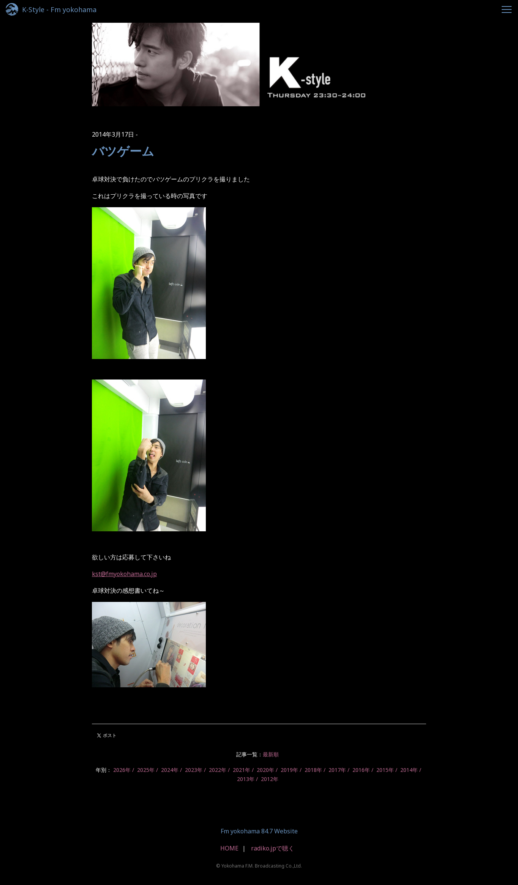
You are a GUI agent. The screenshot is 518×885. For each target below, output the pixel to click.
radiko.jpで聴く (272, 848)
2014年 (409, 769)
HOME (229, 848)
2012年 (269, 779)
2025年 (146, 769)
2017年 (337, 769)
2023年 (193, 769)
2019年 (289, 769)
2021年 (241, 769)
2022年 (217, 769)
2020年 (265, 769)
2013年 (245, 779)
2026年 (122, 769)
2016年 (361, 769)
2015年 (385, 769)
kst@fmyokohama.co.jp (124, 574)
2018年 (313, 769)
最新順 (271, 754)
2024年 (169, 769)
